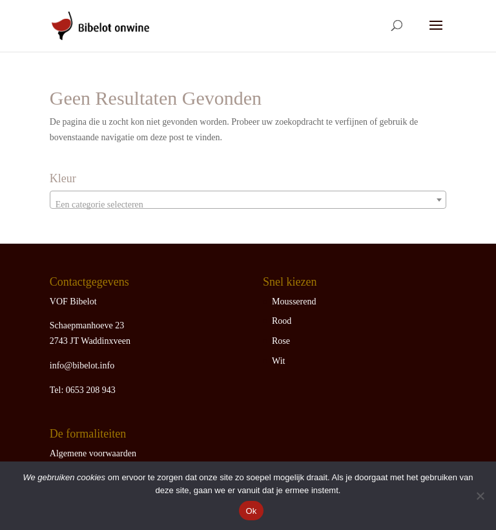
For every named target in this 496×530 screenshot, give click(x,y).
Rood (281, 321)
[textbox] (248, 204)
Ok (250, 511)
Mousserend (294, 301)
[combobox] (248, 200)
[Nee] (479, 495)
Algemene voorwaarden (93, 453)
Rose (281, 341)
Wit (278, 361)
